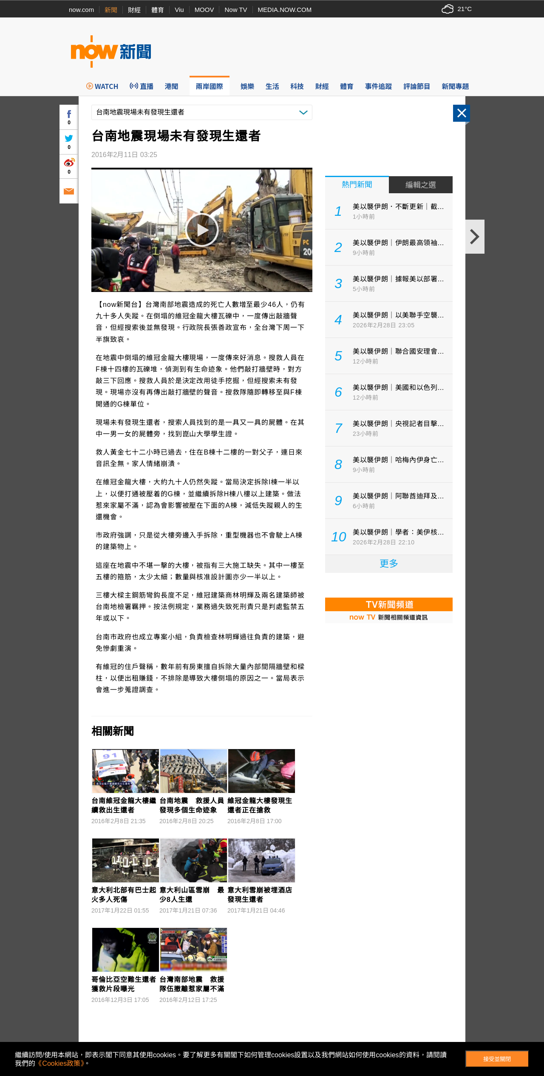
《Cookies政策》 (59, 1063)
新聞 (111, 10)
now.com (81, 9)
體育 (157, 10)
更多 (389, 563)
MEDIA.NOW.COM (285, 9)
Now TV (235, 9)
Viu (179, 9)
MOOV (204, 9)
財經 (134, 10)
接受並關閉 (497, 1059)
